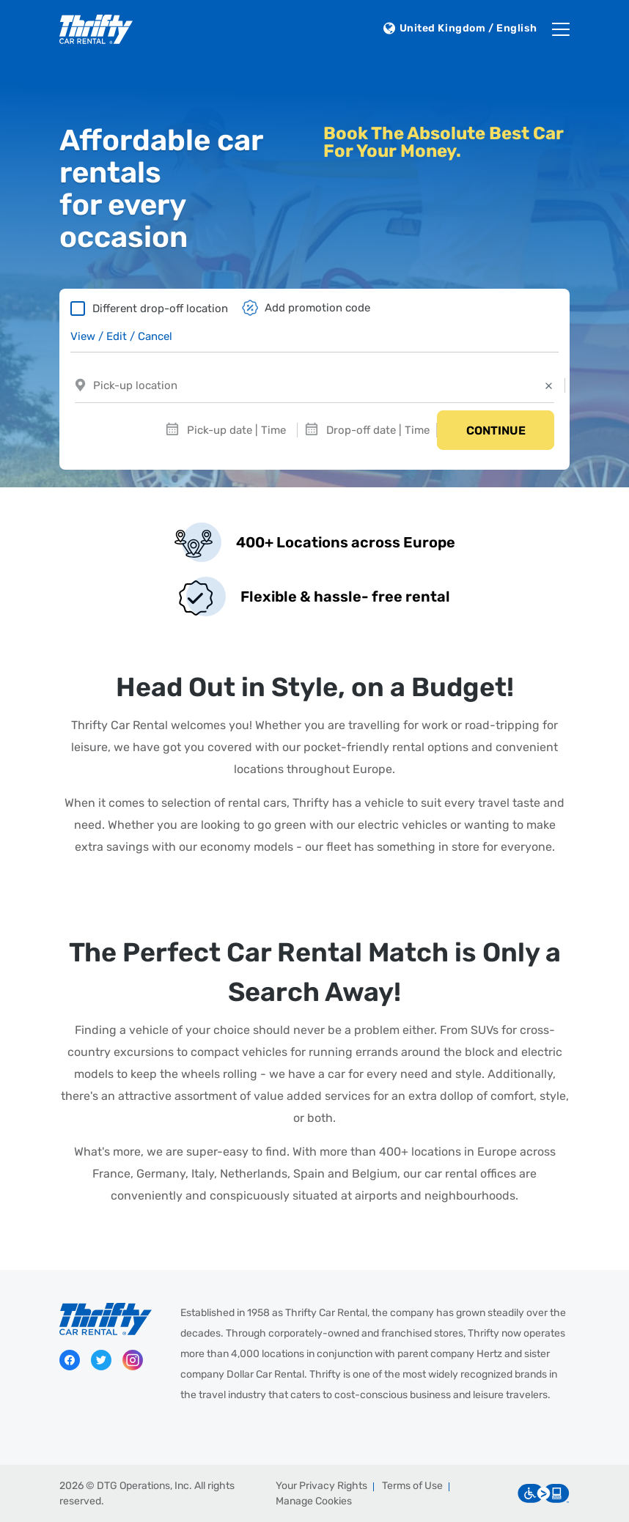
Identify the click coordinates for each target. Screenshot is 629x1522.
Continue (496, 430)
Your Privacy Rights (321, 1485)
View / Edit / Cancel (121, 336)
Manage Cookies (314, 1501)
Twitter (101, 1360)
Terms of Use (412, 1485)
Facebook (69, 1360)
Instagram (132, 1360)
